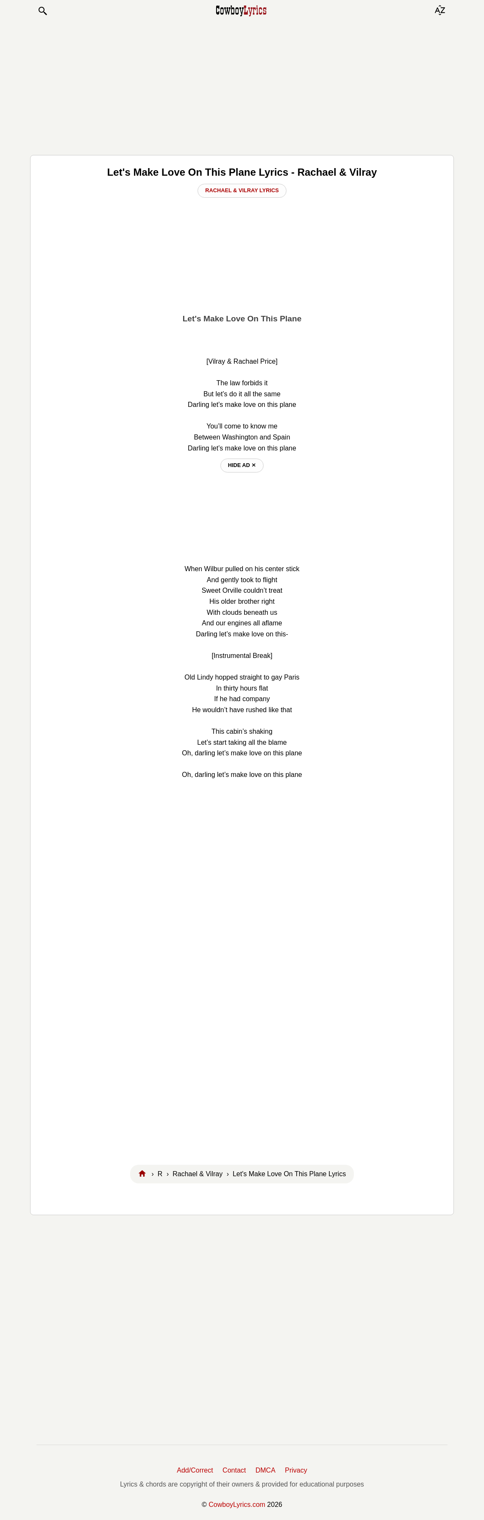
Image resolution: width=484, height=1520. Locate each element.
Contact (234, 1470)
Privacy (296, 1470)
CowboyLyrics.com (237, 1504)
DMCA (265, 1470)
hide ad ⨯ (242, 465)
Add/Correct (195, 1470)
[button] (42, 11)
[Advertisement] (242, 85)
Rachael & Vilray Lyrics (242, 190)
